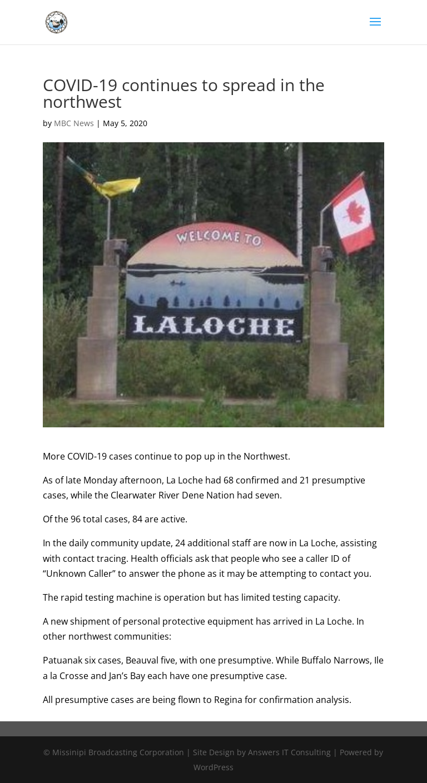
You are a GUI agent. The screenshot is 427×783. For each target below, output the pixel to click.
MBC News (74, 123)
